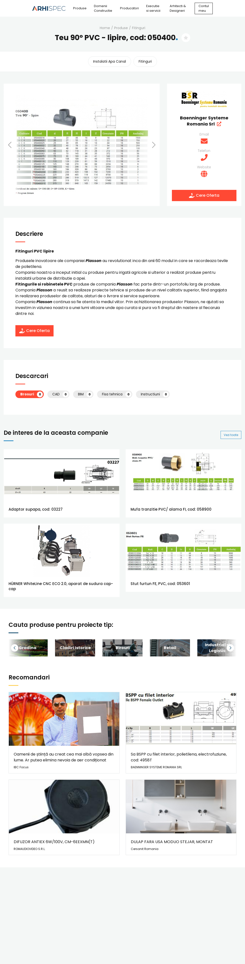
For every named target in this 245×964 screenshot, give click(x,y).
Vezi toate (231, 435)
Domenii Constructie (103, 8)
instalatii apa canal (109, 61)
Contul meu (204, 8)
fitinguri (138, 27)
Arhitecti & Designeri (178, 8)
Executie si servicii (153, 8)
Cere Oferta (204, 195)
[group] (75, 647)
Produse (80, 8)
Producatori (129, 8)
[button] (16, 145)
